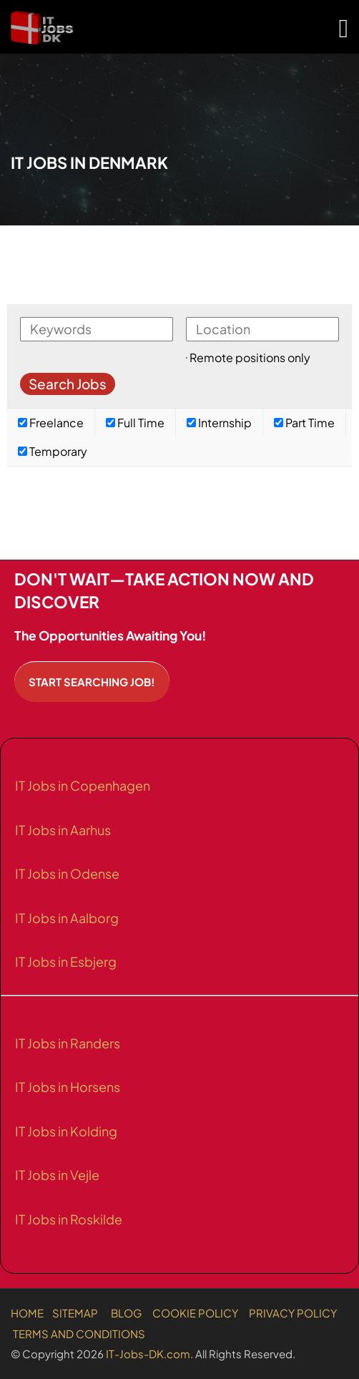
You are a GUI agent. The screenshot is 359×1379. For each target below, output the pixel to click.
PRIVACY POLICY (293, 1313)
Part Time (304, 422)
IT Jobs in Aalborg (67, 918)
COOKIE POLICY (195, 1313)
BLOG (126, 1313)
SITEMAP (75, 1313)
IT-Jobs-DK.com (148, 1353)
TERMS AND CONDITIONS (79, 1333)
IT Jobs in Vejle (57, 1174)
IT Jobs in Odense (67, 873)
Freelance (51, 422)
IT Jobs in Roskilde (68, 1219)
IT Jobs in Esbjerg (66, 961)
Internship (219, 422)
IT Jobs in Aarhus (63, 830)
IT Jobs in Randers (67, 1043)
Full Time (135, 422)
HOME (27, 1313)
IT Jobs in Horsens (67, 1086)
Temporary (52, 451)
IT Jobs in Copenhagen (82, 785)
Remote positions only (250, 357)
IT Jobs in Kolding (66, 1131)
